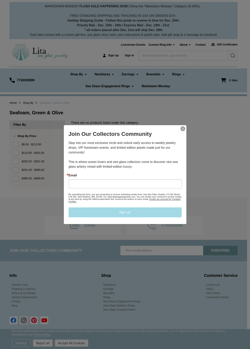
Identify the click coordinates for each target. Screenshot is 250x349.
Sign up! (125, 212)
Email (73, 175)
